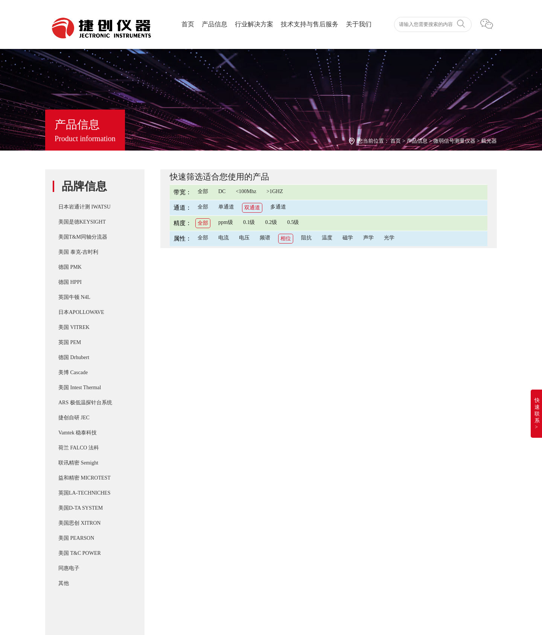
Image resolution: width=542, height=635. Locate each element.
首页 (187, 24)
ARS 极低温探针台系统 (85, 402)
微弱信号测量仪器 (454, 141)
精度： (183, 223)
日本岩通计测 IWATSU (84, 207)
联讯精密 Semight (78, 463)
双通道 (252, 207)
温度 (327, 238)
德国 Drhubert (73, 357)
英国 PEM (69, 342)
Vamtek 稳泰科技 (77, 433)
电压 (244, 238)
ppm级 (225, 222)
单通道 (226, 207)
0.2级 (271, 222)
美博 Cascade (73, 372)
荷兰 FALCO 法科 (78, 448)
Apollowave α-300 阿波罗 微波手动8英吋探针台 (283, 548)
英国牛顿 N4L (74, 297)
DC (221, 191)
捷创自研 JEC (74, 417)
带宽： (183, 192)
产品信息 (214, 24)
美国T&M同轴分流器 (82, 237)
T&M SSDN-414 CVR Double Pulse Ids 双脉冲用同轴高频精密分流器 (309, 488)
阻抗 (306, 238)
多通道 (278, 207)
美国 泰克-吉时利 (78, 252)
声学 (368, 238)
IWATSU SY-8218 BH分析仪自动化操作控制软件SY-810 (294, 473)
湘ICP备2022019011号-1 (76, 585)
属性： (183, 238)
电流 (223, 238)
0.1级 (249, 222)
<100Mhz (246, 191)
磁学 (348, 238)
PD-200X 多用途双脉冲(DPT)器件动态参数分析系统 (290, 503)
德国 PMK (70, 267)
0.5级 (293, 222)
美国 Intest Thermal (79, 387)
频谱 (265, 238)
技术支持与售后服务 (309, 24)
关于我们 (358, 24)
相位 (285, 238)
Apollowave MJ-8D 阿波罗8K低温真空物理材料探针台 (292, 563)
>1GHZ (274, 191)
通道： (183, 207)
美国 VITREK (74, 327)
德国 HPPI (70, 282)
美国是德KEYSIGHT (82, 222)
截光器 (489, 141)
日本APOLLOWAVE (81, 312)
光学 (389, 238)
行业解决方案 (254, 24)
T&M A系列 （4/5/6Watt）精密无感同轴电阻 (280, 518)
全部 (203, 191)
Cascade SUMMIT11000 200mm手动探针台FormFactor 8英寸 (298, 533)
